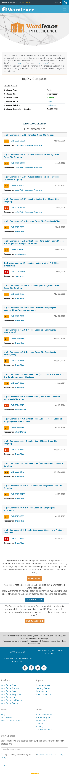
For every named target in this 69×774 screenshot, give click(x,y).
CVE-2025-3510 (17, 249)
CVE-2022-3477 (17, 539)
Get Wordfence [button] (34, 600)
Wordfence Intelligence (11, 700)
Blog (3, 714)
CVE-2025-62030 (18, 185)
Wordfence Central (9, 703)
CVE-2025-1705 (17, 294)
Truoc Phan (19, 232)
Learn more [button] (34, 578)
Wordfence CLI (8, 697)
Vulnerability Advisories (11, 720)
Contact (39, 723)
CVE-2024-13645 (18, 272)
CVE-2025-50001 (18, 141)
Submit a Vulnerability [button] (34, 124)
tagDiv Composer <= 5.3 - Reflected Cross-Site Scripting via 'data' (32, 221)
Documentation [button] (34, 621)
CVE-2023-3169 (17, 450)
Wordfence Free (8, 685)
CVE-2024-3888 (17, 383)
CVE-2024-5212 (17, 338)
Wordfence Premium (10, 688)
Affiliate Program (43, 717)
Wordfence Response (11, 694)
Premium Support (44, 694)
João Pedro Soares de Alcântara (28, 145)
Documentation (43, 685)
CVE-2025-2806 (17, 227)
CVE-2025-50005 (18, 163)
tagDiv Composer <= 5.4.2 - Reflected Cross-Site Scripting (29, 135)
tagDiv (49, 101)
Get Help (26, 3)
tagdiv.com (51, 105)
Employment (41, 720)
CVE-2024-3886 (17, 361)
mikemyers (19, 276)
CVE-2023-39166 (18, 494)
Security (39, 726)
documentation (16, 63)
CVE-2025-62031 (18, 208)
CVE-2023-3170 (17, 472)
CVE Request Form (44, 729)
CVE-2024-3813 (17, 405)
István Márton (20, 410)
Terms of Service (17, 652)
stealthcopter (20, 254)
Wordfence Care (8, 691)
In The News (6, 717)
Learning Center (43, 688)
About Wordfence (44, 714)
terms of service (44, 754)
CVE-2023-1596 (17, 516)
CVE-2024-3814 (17, 427)
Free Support (42, 691)
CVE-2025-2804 (17, 316)
